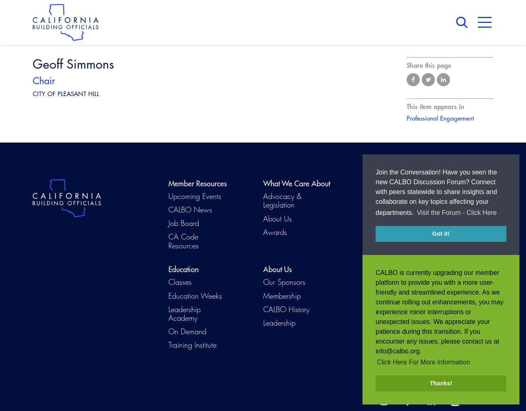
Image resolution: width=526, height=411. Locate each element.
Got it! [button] (441, 247)
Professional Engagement (440, 118)
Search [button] (464, 22)
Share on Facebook (413, 79)
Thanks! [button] (441, 383)
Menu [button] (484, 22)
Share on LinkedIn (443, 79)
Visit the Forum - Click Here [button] (457, 226)
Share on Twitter (428, 79)
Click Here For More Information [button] (423, 362)
